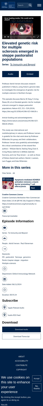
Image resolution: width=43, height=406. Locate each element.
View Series (6, 173)
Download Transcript (21, 336)
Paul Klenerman (27, 243)
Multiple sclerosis (9, 263)
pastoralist (10, 257)
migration (24, 260)
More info (4, 404)
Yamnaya (18, 257)
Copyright (21, 369)
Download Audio (21, 329)
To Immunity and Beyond (22, 64)
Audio (10, 74)
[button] (21, 27)
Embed (30, 74)
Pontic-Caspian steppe (10, 260)
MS (3, 257)
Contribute (21, 365)
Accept (37, 378)
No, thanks (37, 387)
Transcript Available (10, 216)
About (21, 356)
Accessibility (21, 361)
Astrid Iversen (14, 243)
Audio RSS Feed (14, 315)
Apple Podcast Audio (16, 308)
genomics (27, 257)
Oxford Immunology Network (23, 274)
